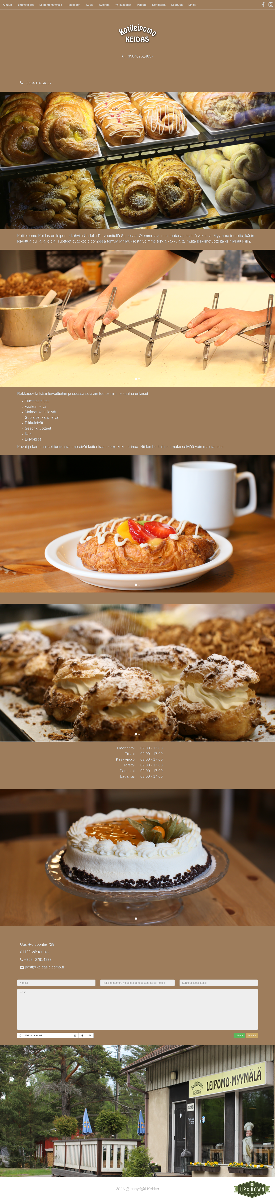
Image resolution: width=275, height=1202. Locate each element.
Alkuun (7, 4)
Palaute (141, 4)
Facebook (74, 4)
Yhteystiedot (26, 4)
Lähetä (239, 1035)
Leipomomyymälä (50, 4)
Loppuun (177, 4)
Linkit (193, 4)
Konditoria (159, 4)
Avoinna (104, 4)
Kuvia (89, 4)
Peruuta (252, 1035)
